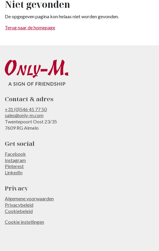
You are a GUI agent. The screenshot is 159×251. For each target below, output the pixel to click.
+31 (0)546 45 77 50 (26, 109)
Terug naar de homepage (30, 27)
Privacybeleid (19, 205)
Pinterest (14, 166)
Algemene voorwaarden (29, 198)
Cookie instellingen (24, 222)
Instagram (15, 160)
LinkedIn (13, 172)
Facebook (15, 154)
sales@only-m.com (24, 115)
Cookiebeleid (19, 211)
